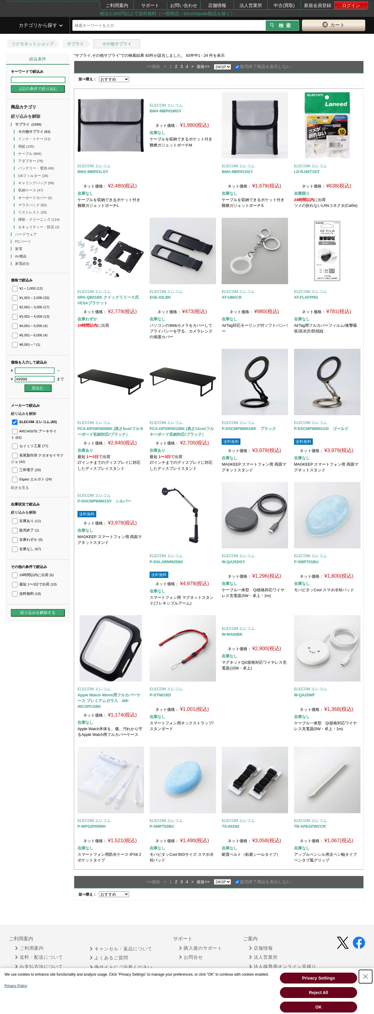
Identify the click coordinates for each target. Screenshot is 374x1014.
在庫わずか (27, 539)
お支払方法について (39, 966)
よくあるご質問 (109, 957)
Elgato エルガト (32, 479)
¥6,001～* (26, 344)
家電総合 (22, 263)
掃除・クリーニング (39, 219)
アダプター (30, 161)
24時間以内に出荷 (33, 575)
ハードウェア (26, 234)
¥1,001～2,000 (30, 298)
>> (207, 66)
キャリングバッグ (36, 183)
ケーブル (30, 154)
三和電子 (26, 470)
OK (318, 1007)
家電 (19, 249)
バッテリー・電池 (36, 168)
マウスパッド (32, 205)
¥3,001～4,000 (30, 316)
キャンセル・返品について (121, 948)
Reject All (318, 992)
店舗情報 (217, 5)
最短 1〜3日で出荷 (34, 584)
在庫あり (26, 521)
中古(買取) (284, 5)
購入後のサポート (200, 948)
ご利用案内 (117, 5)
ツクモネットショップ (32, 43)
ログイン (351, 5)
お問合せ (191, 957)
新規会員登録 (317, 5)
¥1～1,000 (27, 288)
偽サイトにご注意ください (121, 967)
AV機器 (21, 256)
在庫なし (26, 549)
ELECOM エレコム (34, 422)
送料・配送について (39, 957)
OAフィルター (33, 176)
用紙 (26, 146)
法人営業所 (250, 5)
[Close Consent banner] (365, 976)
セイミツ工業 (30, 446)
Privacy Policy (16, 986)
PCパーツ (23, 241)
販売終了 (25, 530)
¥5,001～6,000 (30, 335)
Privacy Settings (318, 978)
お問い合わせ (183, 5)
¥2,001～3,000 (30, 307)
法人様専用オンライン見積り (282, 966)
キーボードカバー (35, 198)
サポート (150, 5)
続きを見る (20, 487)
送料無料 (26, 593)
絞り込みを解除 (25, 116)
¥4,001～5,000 (30, 326)
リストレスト (32, 212)
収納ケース (30, 190)
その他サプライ (117, 43)
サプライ (75, 43)
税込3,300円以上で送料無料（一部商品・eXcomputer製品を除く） (167, 13)
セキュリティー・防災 (38, 227)
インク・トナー (34, 139)
